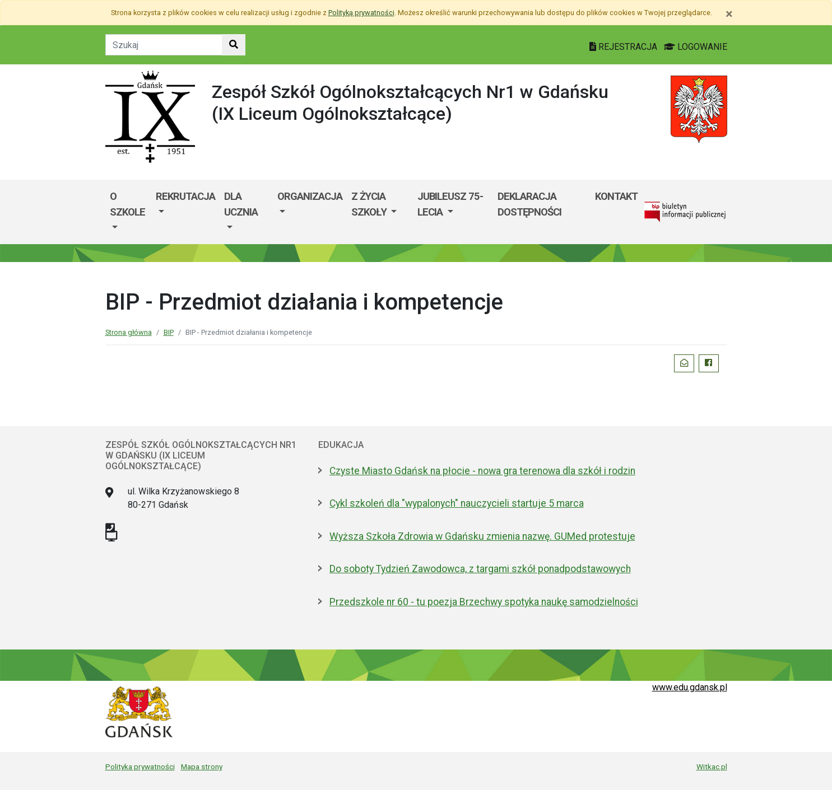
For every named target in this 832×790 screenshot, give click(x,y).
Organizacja (309, 196)
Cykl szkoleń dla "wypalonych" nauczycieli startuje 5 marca (456, 503)
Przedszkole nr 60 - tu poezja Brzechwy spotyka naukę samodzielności (483, 601)
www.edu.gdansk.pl (689, 687)
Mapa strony (201, 766)
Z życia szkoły (370, 204)
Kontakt (616, 196)
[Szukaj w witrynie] (233, 44)
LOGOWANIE (695, 46)
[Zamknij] (729, 14)
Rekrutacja (185, 196)
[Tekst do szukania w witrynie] (163, 44)
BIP (169, 332)
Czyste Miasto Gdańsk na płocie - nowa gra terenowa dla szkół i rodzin (482, 470)
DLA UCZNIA (241, 204)
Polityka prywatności (140, 766)
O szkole (127, 204)
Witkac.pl (711, 766)
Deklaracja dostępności (529, 204)
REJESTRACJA (624, 46)
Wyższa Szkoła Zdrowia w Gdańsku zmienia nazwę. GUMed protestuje (482, 536)
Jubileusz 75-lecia (450, 204)
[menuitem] (128, 212)
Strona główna (128, 332)
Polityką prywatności (361, 12)
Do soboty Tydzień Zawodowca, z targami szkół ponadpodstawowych (480, 568)
